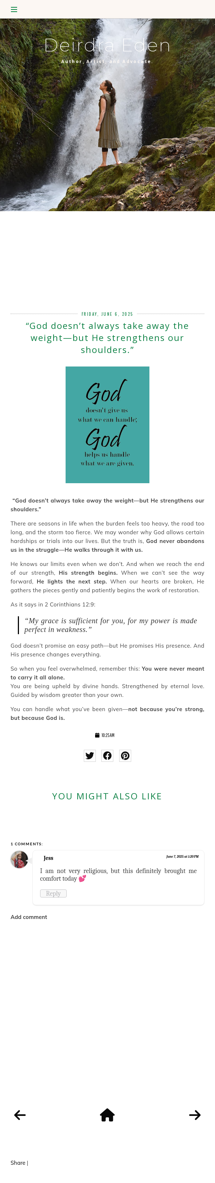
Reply (53, 893)
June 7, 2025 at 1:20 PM (183, 856)
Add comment (29, 917)
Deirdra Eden (107, 45)
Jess (48, 858)
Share (18, 1162)
